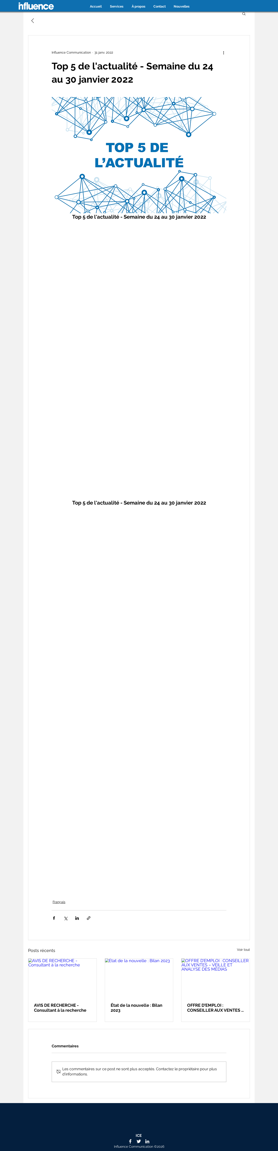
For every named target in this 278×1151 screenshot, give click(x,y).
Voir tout (243, 949)
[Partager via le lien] (88, 918)
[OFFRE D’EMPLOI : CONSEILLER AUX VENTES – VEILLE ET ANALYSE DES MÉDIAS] (215, 978)
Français (59, 902)
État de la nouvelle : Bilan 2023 (136, 1008)
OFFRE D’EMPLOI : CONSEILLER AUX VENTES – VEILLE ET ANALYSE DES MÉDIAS (215, 1008)
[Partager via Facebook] (54, 918)
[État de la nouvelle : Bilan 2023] (139, 978)
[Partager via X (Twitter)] (65, 918)
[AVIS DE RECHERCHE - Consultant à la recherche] (62, 978)
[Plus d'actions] (223, 52)
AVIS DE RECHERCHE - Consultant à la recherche (60, 1008)
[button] (244, 13)
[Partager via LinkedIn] (77, 918)
